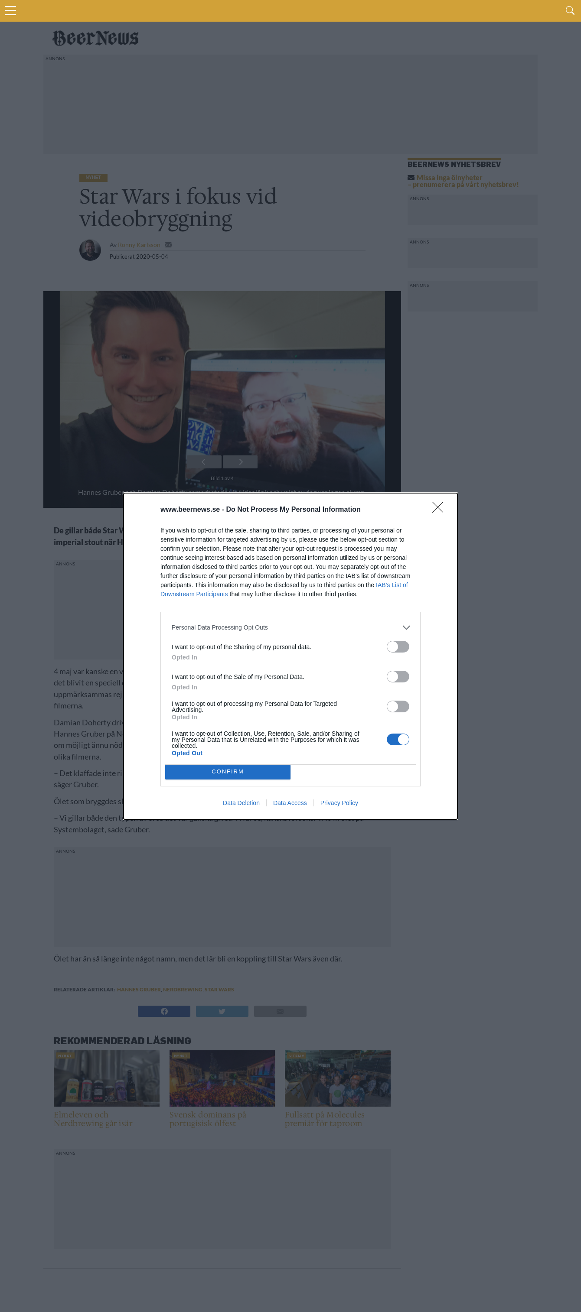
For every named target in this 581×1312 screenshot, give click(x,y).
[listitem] (290, 627)
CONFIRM (228, 772)
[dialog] (290, 656)
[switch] (398, 647)
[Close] (440, 510)
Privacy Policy (339, 802)
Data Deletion (241, 802)
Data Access (290, 802)
